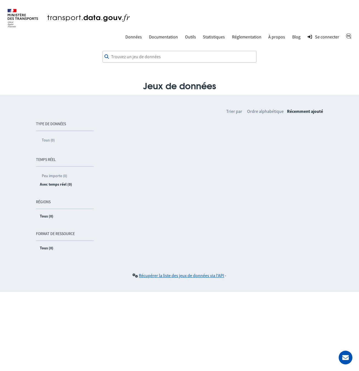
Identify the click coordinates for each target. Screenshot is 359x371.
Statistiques (214, 37)
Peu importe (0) (54, 175)
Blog (296, 37)
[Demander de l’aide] (345, 357)
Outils (190, 37)
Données (133, 37)
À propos (276, 37)
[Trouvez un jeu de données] (179, 57)
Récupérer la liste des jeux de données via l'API (181, 275)
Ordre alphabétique (265, 111)
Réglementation (246, 37)
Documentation (163, 37)
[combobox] (179, 57)
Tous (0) (48, 140)
